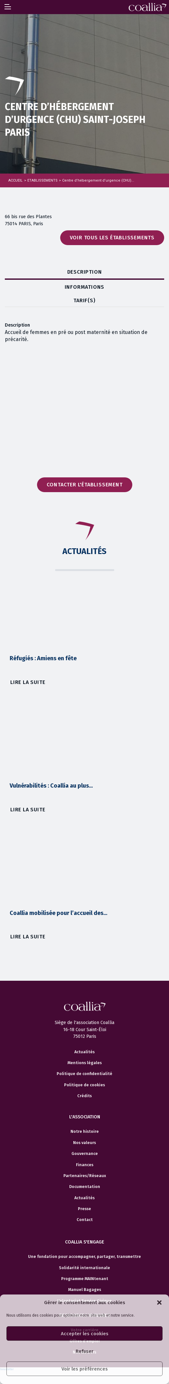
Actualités (84, 1052)
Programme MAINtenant (84, 1279)
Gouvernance (84, 1153)
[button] (159, 1302)
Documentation (84, 1186)
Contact (85, 1219)
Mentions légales (85, 1063)
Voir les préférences (84, 1369)
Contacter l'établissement (85, 485)
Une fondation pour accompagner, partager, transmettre (84, 1256)
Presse (84, 1209)
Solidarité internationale (84, 1268)
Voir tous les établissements (112, 238)
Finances (84, 1165)
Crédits (84, 1096)
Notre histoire (84, 1131)
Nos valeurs (84, 1143)
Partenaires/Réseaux (84, 1176)
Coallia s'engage (84, 1242)
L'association (84, 1117)
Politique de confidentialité (84, 1074)
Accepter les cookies (84, 1334)
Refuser (84, 1351)
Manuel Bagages (84, 1289)
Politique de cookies (84, 1085)
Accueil (15, 180)
